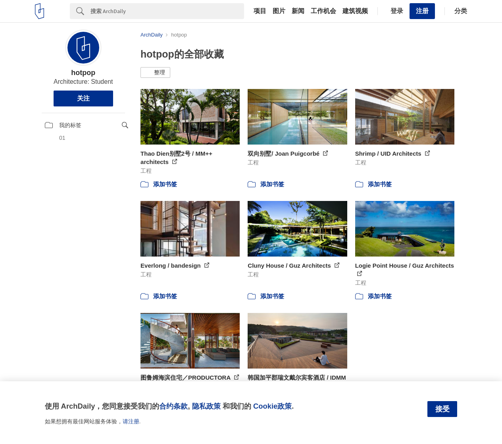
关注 (83, 98)
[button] (155, 72)
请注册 (131, 421)
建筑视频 (355, 11)
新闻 (298, 11)
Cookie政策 (272, 406)
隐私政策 (206, 406)
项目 (260, 11)
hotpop (83, 73)
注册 (422, 11)
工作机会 (323, 11)
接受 (442, 409)
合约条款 (173, 406)
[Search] (167, 11)
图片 (279, 11)
